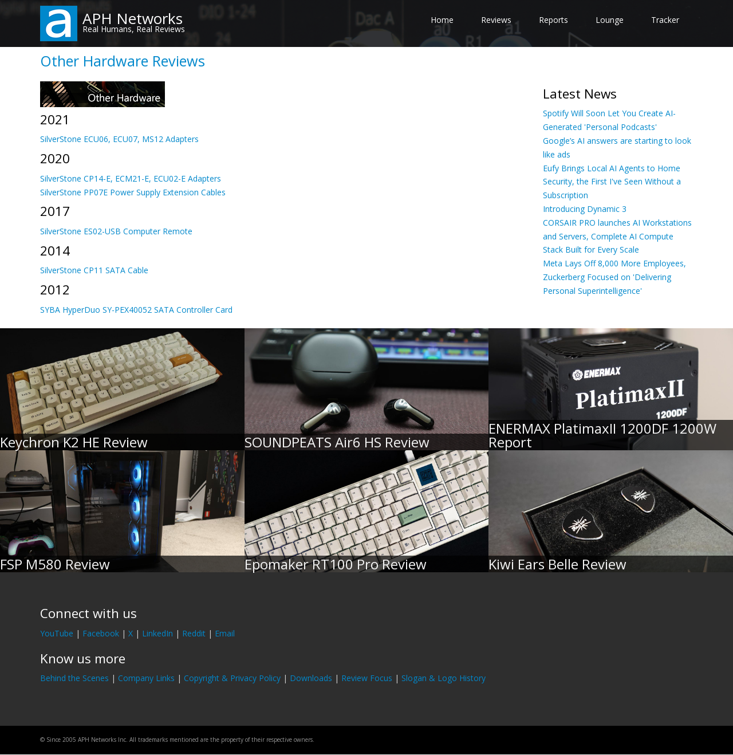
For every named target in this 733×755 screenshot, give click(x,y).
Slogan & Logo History (443, 678)
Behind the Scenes (74, 678)
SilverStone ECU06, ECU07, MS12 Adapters (119, 138)
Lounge (610, 19)
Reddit (194, 633)
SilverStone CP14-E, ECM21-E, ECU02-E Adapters (130, 178)
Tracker (665, 19)
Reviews (496, 19)
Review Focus (366, 678)
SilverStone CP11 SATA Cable (94, 270)
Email (225, 633)
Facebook (100, 633)
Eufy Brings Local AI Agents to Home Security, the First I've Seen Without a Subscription (612, 182)
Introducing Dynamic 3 (584, 208)
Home (442, 19)
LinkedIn (157, 633)
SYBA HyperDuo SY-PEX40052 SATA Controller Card (136, 309)
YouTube (56, 633)
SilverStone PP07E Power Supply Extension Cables (133, 192)
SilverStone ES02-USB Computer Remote (116, 231)
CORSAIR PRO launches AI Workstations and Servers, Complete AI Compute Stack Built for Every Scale (617, 236)
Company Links (146, 678)
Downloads (311, 678)
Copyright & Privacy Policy (232, 678)
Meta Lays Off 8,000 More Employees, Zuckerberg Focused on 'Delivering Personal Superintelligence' (614, 277)
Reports (553, 19)
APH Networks (132, 18)
